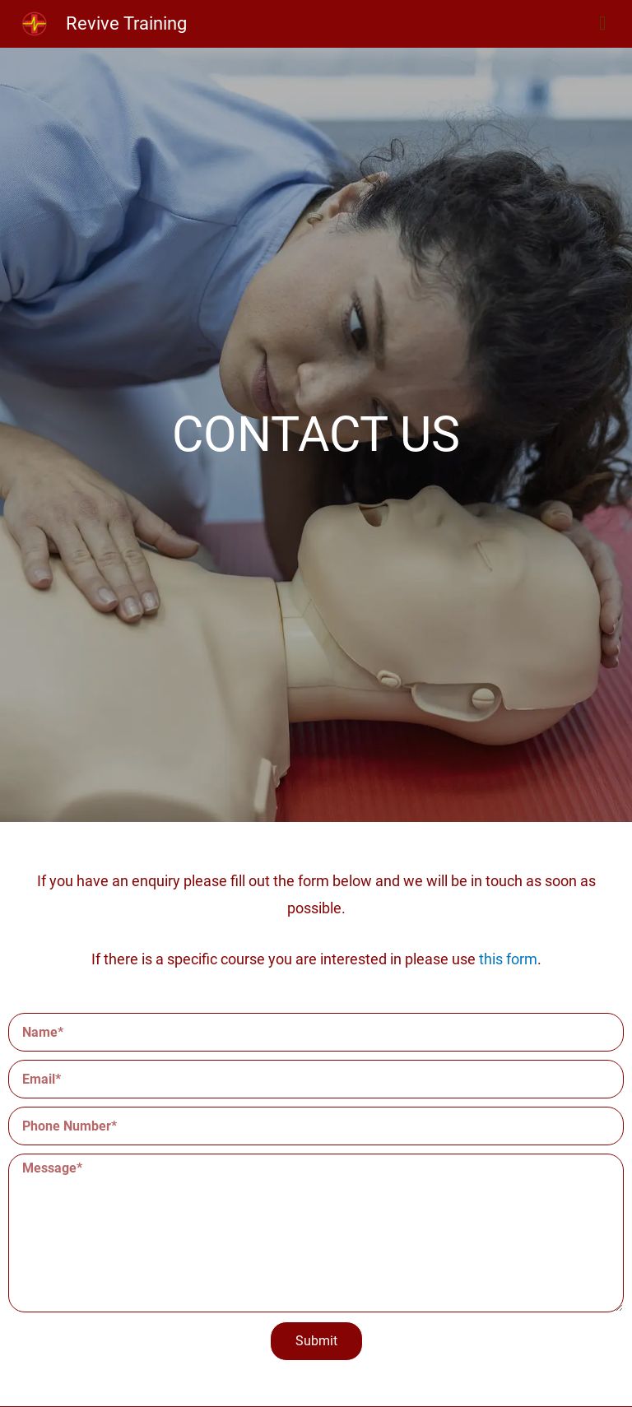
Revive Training (126, 23)
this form (508, 959)
